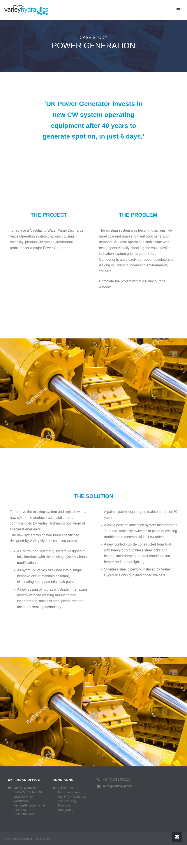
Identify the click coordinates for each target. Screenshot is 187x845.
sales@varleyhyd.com (117, 786)
